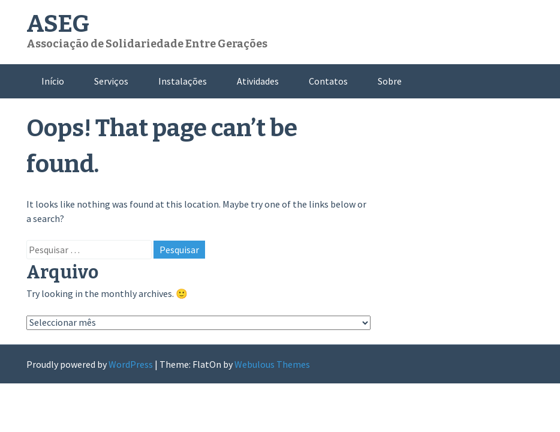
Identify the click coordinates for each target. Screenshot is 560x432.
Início (52, 81)
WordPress (131, 364)
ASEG (57, 24)
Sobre (390, 81)
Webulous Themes (272, 364)
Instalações (182, 81)
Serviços (111, 81)
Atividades (258, 81)
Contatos (328, 81)
